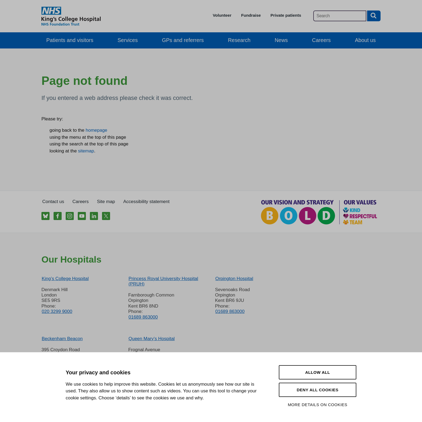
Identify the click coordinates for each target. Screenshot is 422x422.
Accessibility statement (146, 201)
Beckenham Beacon (62, 338)
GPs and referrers (183, 40)
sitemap (86, 151)
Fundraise (251, 15)
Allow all (317, 372)
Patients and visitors (69, 40)
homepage (96, 130)
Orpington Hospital (234, 278)
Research (239, 40)
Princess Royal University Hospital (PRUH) (163, 281)
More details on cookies (317, 404)
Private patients (285, 15)
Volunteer (222, 15)
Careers (321, 40)
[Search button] (374, 16)
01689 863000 (143, 317)
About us (365, 40)
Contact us (53, 201)
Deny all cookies (317, 390)
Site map (106, 201)
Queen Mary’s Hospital (151, 338)
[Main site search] (339, 16)
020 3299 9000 (57, 311)
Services (128, 40)
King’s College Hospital (65, 278)
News (281, 40)
